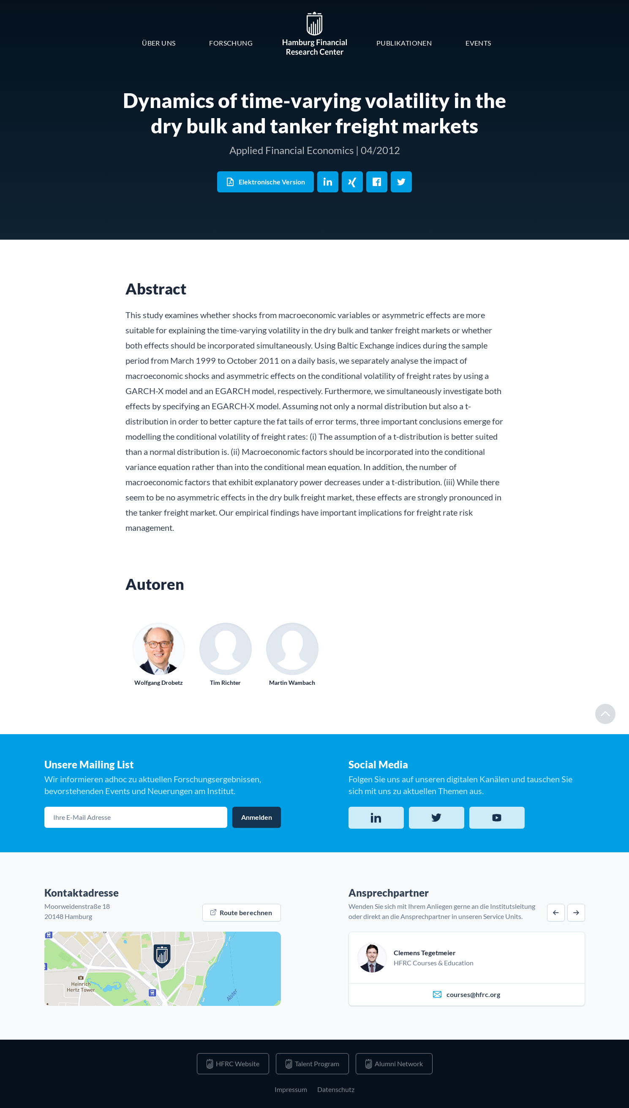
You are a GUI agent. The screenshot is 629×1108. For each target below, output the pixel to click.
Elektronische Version (265, 182)
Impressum (291, 1089)
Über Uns (158, 43)
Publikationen (404, 43)
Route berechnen (241, 912)
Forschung (231, 43)
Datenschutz (335, 1089)
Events (478, 43)
